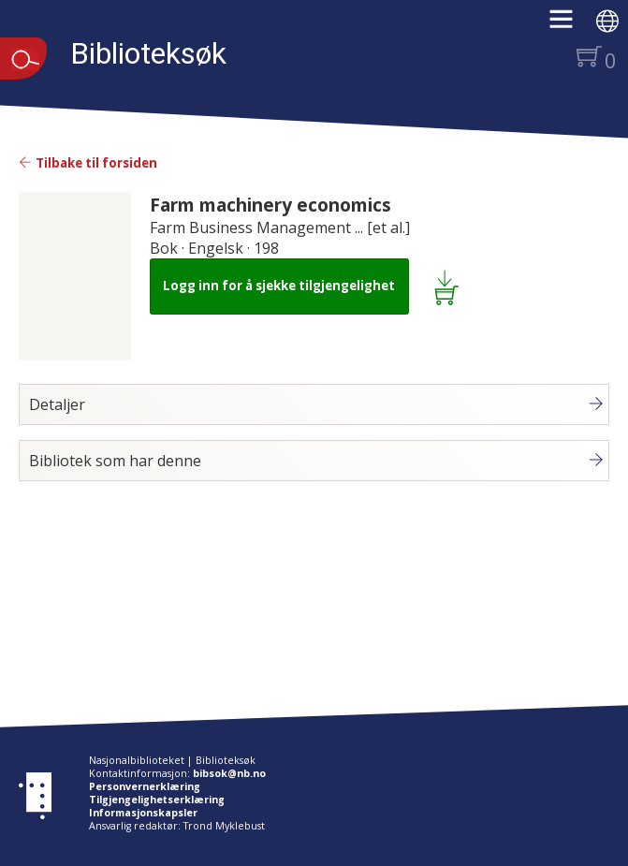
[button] (570, 25)
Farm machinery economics (270, 204)
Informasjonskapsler (143, 812)
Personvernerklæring (144, 786)
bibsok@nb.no (229, 773)
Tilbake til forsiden (88, 162)
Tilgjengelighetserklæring (157, 799)
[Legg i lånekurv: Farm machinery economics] (449, 286)
